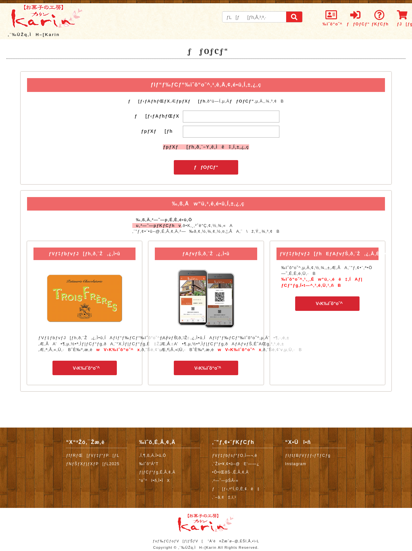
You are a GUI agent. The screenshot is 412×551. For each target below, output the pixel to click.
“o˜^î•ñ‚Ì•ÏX (154, 480)
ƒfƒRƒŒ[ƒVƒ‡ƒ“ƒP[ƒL (92, 455)
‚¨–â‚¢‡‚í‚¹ (224, 497)
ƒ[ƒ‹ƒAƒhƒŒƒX (157, 116)
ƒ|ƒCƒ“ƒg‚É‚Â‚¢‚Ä (157, 472)
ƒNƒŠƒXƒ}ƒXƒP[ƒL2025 (92, 464)
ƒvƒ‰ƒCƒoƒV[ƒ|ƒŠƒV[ (178, 541)
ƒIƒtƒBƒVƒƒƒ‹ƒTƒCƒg (308, 455)
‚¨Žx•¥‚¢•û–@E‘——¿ (235, 464)
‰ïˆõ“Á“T (149, 464)
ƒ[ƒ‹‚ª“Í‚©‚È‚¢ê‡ (236, 489)
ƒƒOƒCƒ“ (206, 167)
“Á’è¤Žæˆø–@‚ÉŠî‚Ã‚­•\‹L (233, 541)
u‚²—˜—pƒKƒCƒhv (156, 225)
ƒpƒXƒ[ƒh (157, 131)
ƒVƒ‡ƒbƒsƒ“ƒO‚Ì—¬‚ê (234, 455)
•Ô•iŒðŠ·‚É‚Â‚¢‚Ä (230, 472)
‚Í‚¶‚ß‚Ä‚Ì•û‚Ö (152, 455)
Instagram (295, 464)
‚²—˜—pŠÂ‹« (225, 480)
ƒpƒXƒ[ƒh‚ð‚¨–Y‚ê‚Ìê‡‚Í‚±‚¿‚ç (206, 146)
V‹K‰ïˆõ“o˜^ (84, 368)
